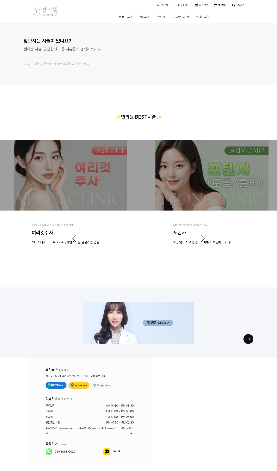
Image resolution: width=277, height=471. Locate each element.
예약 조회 (203, 5)
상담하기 (240, 5)
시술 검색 (185, 5)
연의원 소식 (202, 17)
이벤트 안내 (230, 17)
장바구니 (222, 5)
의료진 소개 (125, 17)
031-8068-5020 (65, 451)
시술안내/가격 (181, 17)
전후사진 (161, 17)
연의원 (116, 451)
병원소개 (144, 17)
